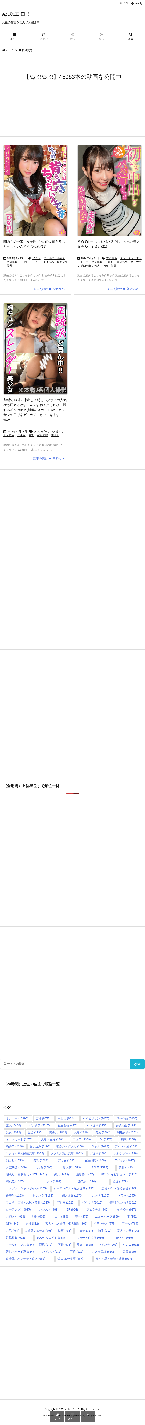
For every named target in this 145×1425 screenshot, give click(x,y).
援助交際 (62, 262)
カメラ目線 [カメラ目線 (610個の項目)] (103, 1251)
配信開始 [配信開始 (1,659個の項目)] (95, 1160)
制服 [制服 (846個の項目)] (12, 1223)
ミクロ (25, 262)
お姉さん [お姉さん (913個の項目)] (15, 1216)
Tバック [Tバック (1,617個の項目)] (125, 1160)
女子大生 (136, 262)
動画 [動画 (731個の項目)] (64, 1230)
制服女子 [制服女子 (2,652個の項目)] (127, 1132)
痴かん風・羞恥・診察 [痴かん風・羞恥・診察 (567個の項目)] (114, 1258)
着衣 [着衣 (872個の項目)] (81, 1216)
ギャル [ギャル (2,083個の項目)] (100, 1146)
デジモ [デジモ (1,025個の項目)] (65, 1202)
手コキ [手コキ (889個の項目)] (60, 1216)
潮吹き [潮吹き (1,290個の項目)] (87, 1181)
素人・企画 (101, 265)
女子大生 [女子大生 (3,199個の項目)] (126, 1125)
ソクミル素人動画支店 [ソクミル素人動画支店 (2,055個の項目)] (25, 1153)
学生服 (21, 435)
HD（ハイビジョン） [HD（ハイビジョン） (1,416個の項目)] (119, 1174)
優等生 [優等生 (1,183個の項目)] (15, 1195)
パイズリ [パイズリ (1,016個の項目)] (92, 1202)
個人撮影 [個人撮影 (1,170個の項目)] (72, 1195)
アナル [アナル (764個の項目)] (130, 1223)
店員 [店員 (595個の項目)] (129, 1251)
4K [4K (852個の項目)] (132, 1216)
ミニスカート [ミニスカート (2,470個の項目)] (19, 1139)
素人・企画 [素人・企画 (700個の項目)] (128, 1230)
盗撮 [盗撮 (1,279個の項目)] (120, 1181)
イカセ (36, 258)
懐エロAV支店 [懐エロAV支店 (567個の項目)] (70, 1258)
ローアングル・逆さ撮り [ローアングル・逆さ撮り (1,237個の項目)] (74, 1188)
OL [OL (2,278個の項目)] (106, 1139)
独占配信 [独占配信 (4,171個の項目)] (68, 1125)
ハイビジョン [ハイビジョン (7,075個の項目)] (96, 1118)
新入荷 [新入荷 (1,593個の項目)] (72, 1167)
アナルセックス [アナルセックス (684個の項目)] (20, 1244)
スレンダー (40, 431)
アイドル (111, 258)
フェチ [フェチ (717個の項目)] (85, 1230)
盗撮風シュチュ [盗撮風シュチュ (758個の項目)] (38, 1230)
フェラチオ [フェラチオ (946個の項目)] (97, 1209)
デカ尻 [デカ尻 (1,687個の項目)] (66, 1160)
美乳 (9, 265)
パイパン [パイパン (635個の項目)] (51, 1251)
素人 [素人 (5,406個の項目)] (13, 1125)
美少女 (55, 435)
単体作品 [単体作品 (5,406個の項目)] (126, 1118)
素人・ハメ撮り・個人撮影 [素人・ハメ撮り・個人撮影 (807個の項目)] (66, 1223)
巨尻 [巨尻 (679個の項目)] (45, 1244)
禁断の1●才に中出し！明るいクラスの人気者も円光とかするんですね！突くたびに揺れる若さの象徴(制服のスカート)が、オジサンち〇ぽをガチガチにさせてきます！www (35, 410)
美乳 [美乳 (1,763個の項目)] (40, 1160)
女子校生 (8, 435)
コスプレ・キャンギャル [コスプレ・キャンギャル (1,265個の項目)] (26, 1188)
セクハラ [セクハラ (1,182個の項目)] (42, 1195)
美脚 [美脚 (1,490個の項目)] (126, 1167)
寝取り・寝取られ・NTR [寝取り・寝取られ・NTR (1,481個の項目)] (26, 1174)
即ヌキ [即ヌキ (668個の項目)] (85, 1244)
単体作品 (48, 262)
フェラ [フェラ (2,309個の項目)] (82, 1139)
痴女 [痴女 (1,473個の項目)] (61, 1174)
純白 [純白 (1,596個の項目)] (44, 1167)
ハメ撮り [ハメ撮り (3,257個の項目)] (97, 1125)
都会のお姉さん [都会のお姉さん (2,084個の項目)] (70, 1146)
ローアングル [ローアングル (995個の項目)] (18, 1209)
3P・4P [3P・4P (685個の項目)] (124, 1237)
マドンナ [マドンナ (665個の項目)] (107, 1244)
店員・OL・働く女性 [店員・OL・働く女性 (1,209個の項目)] (119, 1188)
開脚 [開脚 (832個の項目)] (32, 1223)
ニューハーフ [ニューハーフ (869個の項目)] (107, 1216)
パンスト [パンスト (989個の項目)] (48, 1209)
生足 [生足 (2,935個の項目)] (35, 1132)
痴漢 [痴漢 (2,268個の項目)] (128, 1139)
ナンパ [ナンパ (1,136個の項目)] (100, 1195)
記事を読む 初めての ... (125, 289)
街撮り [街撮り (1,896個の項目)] (98, 1153)
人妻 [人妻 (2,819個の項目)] (81, 1132)
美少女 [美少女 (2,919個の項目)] (58, 1132)
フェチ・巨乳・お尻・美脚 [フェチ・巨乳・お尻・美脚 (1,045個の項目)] (28, 1202)
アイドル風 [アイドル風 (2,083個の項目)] (126, 1146)
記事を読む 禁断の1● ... (50, 458)
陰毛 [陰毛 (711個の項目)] (105, 1230)
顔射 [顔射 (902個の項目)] (38, 1216)
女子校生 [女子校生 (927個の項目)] (126, 1209)
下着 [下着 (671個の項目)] (64, 1244)
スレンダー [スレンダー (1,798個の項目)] (126, 1153)
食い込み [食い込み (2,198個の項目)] (40, 1146)
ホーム (10, 50)
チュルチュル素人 (54, 258)
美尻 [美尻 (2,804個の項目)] (102, 1132)
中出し (36, 262)
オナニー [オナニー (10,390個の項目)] (17, 1118)
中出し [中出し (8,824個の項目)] (66, 1118)
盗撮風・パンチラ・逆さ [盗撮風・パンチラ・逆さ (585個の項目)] (25, 1258)
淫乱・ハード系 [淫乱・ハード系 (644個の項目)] (20, 1251)
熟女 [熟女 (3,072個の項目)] (13, 1132)
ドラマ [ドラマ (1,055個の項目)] (127, 1195)
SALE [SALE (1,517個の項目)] (100, 1167)
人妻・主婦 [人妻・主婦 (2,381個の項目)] (52, 1139)
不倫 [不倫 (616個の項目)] (76, 1251)
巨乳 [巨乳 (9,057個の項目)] (43, 1118)
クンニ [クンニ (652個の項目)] (131, 1244)
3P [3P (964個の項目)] (72, 1209)
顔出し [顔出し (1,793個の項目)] (15, 1160)
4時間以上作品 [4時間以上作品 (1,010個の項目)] (123, 1202)
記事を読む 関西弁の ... (51, 289)
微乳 (31, 435)
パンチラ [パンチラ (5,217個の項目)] (39, 1125)
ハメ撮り (12, 262)
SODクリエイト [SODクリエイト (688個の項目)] (51, 1237)
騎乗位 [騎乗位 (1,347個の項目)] (15, 1181)
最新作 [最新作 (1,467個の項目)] (85, 1174)
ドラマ (84, 262)
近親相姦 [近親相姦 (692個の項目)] (15, 1237)
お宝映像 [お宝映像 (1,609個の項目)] (16, 1167)
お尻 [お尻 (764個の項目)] (12, 1230)
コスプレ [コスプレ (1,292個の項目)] (51, 1181)
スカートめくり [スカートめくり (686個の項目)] (90, 1237)
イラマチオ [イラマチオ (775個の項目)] (105, 1223)
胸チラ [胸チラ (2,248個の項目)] (15, 1146)
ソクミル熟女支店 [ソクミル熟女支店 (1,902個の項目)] (67, 1153)
